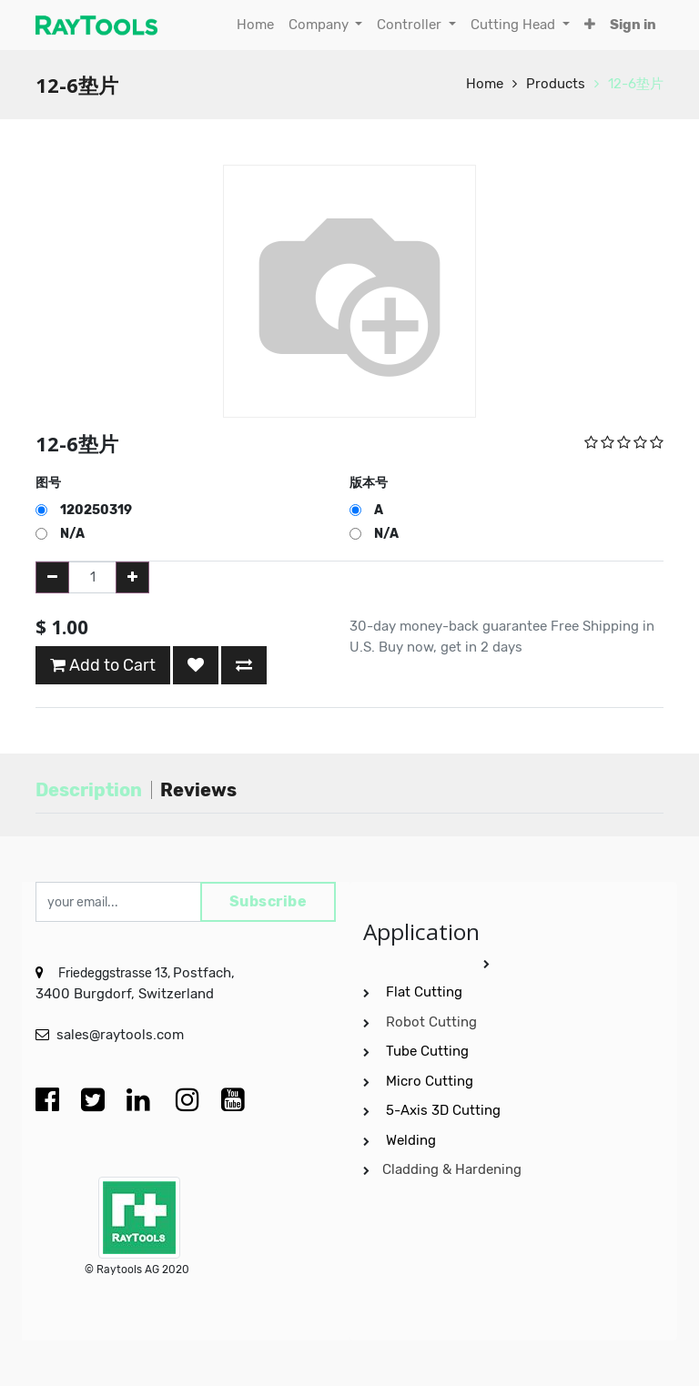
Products (555, 84)
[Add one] (132, 577)
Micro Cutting (431, 1081)
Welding (411, 1140)
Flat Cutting (424, 992)
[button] (590, 25)
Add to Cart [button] (103, 665)
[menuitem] (255, 25)
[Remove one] (52, 577)
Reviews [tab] (198, 790)
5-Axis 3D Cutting (445, 1110)
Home (484, 84)
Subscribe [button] (268, 901)
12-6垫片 (636, 84)
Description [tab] (88, 790)
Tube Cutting (429, 1051)
